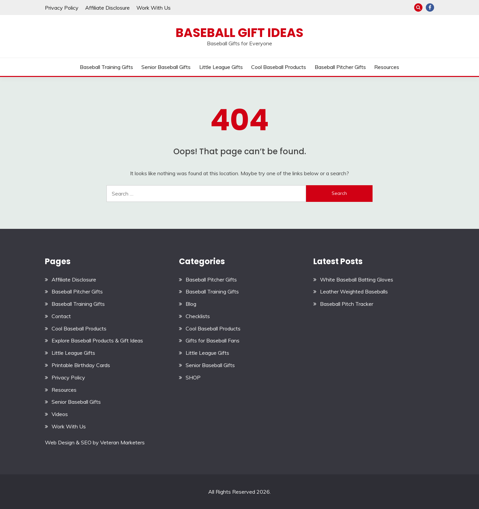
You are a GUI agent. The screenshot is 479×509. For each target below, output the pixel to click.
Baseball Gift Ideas (239, 32)
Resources (386, 67)
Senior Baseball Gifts (166, 67)
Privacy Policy (62, 7)
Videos (60, 414)
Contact (61, 316)
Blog (191, 303)
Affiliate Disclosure (107, 7)
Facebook (430, 7)
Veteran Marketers (122, 442)
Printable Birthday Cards (81, 365)
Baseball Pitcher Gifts (340, 67)
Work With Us (153, 7)
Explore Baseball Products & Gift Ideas (97, 340)
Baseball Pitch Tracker (346, 303)
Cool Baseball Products (278, 67)
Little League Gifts (221, 67)
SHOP (193, 377)
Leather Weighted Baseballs (354, 291)
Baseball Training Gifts (106, 67)
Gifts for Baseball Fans (213, 340)
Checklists (198, 316)
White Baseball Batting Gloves (356, 279)
